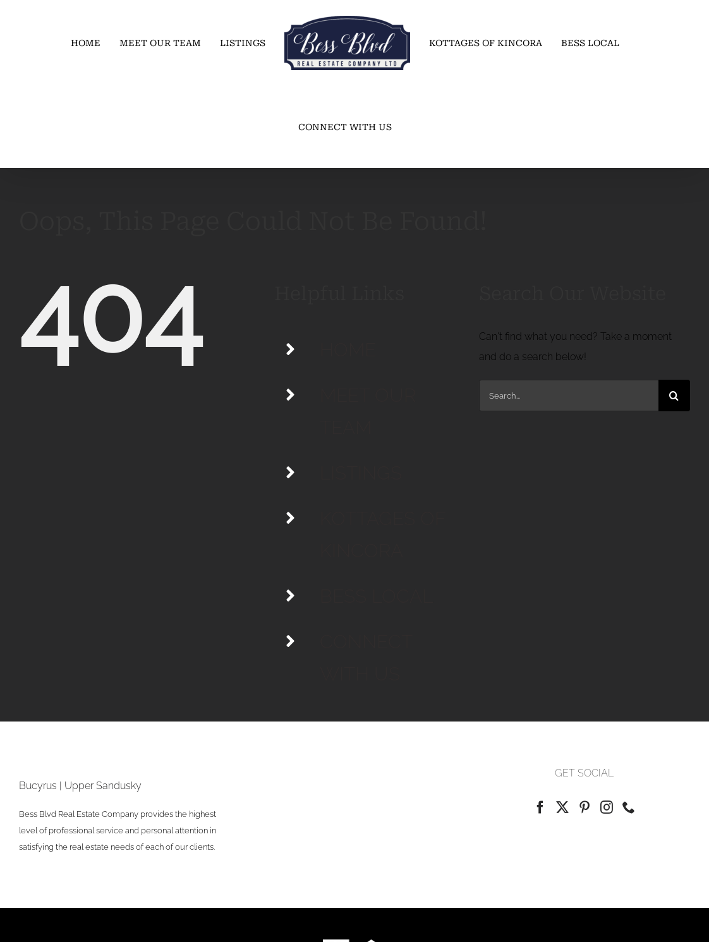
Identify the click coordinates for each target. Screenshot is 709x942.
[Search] (674, 395)
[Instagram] (606, 807)
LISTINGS (361, 473)
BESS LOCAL (376, 596)
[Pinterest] (584, 807)
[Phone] (628, 807)
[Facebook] (540, 807)
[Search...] (568, 395)
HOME (348, 350)
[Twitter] (562, 807)
